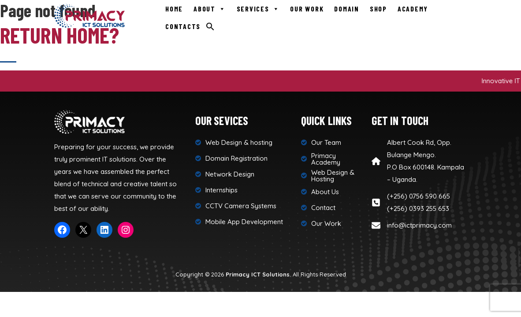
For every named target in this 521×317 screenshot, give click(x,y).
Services (258, 9)
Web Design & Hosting (332, 175)
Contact (323, 207)
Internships (221, 190)
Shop (378, 8)
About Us (325, 191)
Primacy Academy (325, 159)
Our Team (326, 142)
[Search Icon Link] (210, 26)
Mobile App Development (244, 221)
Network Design (229, 174)
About (210, 9)
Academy (413, 8)
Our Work (307, 8)
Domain (346, 8)
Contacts (183, 26)
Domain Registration (236, 158)
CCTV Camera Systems (240, 206)
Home (174, 8)
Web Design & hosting (238, 142)
